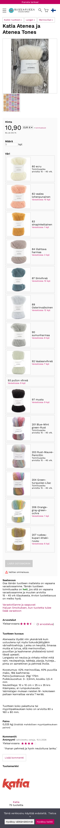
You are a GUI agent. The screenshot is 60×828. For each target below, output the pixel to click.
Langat (30, 20)
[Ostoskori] (46, 10)
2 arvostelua (45, 624)
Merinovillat (46, 20)
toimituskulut (40, 128)
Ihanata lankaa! (30, 2)
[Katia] (16, 791)
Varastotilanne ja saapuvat (19, 604)
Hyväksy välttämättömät (19, 821)
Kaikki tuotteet (13, 20)
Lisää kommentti (14, 757)
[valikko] (4, 10)
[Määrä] (11, 144)
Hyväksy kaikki (45, 821)
